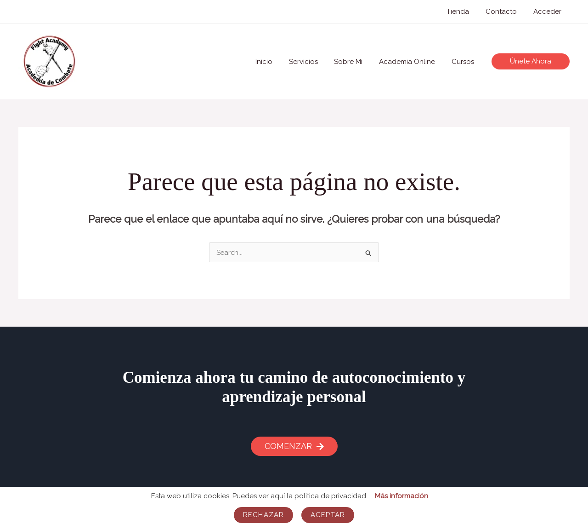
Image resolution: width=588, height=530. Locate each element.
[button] (531, 61)
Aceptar (328, 515)
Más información (401, 496)
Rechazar (263, 515)
